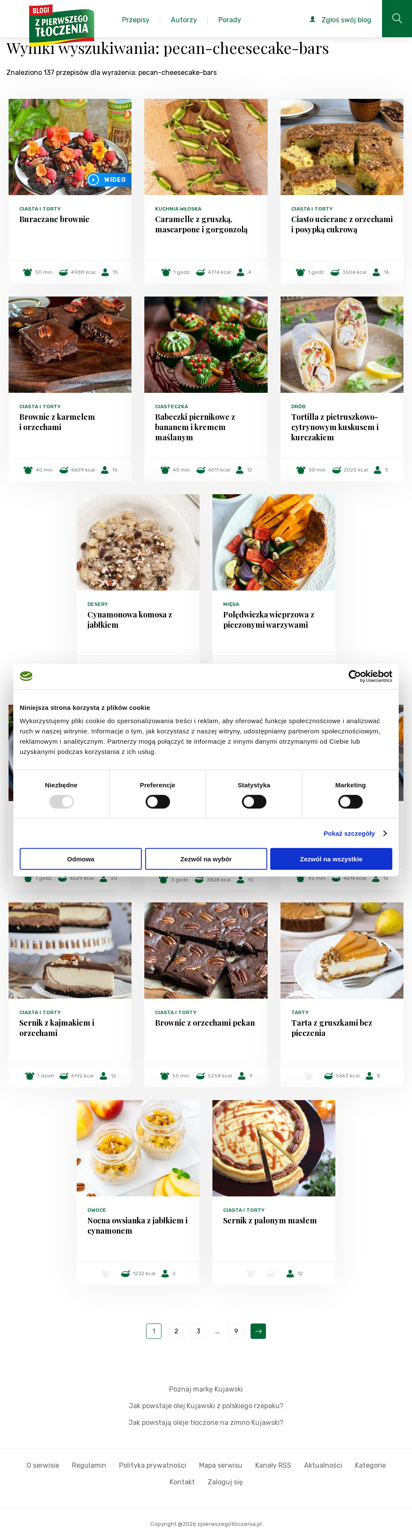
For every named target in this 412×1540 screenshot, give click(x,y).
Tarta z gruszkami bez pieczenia (331, 1028)
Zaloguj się (225, 1482)
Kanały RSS (273, 1465)
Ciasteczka (171, 406)
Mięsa (231, 604)
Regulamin (89, 1465)
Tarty (300, 1012)
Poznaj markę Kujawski (206, 1389)
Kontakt (182, 1482)
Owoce (96, 1210)
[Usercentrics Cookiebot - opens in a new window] (354, 676)
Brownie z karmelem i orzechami (57, 422)
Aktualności (323, 1465)
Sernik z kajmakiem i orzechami (56, 1028)
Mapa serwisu (220, 1465)
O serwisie (43, 1465)
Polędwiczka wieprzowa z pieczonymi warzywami (268, 619)
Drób (298, 406)
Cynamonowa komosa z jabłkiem (129, 619)
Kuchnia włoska (178, 209)
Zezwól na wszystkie (331, 859)
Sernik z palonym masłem (270, 1220)
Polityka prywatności (152, 1465)
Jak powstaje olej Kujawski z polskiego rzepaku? (206, 1406)
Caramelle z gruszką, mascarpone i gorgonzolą (201, 224)
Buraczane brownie (54, 219)
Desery (97, 604)
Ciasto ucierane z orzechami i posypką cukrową (342, 224)
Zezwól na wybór (206, 859)
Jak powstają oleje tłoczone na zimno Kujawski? (206, 1422)
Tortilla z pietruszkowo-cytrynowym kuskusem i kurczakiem (335, 427)
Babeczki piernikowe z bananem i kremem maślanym (195, 427)
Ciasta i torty (40, 209)
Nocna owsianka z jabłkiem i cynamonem (137, 1225)
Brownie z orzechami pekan (205, 1023)
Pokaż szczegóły (349, 833)
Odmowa (80, 859)
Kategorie (370, 1465)
